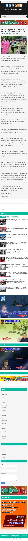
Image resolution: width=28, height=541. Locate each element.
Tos (2, 433)
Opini (3, 418)
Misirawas (4, 407)
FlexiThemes (10, 538)
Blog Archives (15, 216)
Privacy (3, 425)
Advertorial (4, 392)
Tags (8, 216)
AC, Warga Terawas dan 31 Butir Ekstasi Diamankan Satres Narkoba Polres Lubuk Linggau (17, 259)
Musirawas (4, 412)
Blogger (14, 536)
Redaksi (4, 428)
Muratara (4, 410)
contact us (4, 438)
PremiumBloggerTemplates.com (9, 539)
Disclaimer (4, 394)
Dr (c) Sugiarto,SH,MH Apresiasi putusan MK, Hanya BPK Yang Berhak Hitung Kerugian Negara (17, 244)
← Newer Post (3, 201)
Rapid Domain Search (20, 539)
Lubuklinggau (5, 405)
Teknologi (4, 431)
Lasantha (22, 538)
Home (14, 201)
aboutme (4, 436)
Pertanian (4, 423)
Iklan (3, 397)
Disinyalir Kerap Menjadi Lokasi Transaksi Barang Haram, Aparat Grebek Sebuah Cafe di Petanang (17, 251)
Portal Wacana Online (14, 10)
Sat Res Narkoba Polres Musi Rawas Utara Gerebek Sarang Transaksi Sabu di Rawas (17, 266)
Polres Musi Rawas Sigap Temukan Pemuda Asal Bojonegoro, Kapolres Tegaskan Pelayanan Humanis (15, 281)
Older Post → (25, 201)
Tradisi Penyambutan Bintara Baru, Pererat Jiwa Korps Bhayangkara (13, 30)
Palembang (4, 420)
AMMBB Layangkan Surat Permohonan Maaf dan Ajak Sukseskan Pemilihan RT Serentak (16, 236)
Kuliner (3, 402)
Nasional (4, 415)
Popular (3, 216)
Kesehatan (4, 399)
